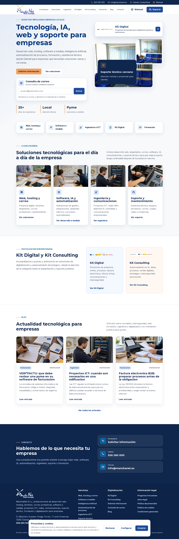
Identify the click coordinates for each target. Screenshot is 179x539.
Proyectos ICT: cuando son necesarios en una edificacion (88, 376)
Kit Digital (78, 9)
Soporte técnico (85, 518)
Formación (103, 9)
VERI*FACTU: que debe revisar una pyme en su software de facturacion (37, 376)
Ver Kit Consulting (139, 285)
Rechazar (110, 528)
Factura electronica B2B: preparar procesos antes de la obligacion (139, 376)
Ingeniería (67, 9)
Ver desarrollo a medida (68, 220)
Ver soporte (137, 217)
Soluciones (55, 9)
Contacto (120, 9)
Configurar (126, 528)
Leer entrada (25, 399)
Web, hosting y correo (88, 495)
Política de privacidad (147, 503)
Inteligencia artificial (87, 503)
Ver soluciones (52, 71)
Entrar (79, 91)
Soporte (155, 9)
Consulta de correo (116, 508)
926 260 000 (98, 2)
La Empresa (43, 9)
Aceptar (142, 528)
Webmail (158, 2)
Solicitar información (28, 71)
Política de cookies (145, 508)
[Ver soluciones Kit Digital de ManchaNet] (129, 29)
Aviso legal (142, 499)
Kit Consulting (90, 9)
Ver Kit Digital (96, 288)
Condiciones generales (147, 512)
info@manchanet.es (117, 2)
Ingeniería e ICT (85, 514)
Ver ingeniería (100, 220)
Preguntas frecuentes (147, 495)
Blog (111, 9)
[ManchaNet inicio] (25, 9)
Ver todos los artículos (89, 410)
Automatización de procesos (86, 509)
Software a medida (86, 499)
